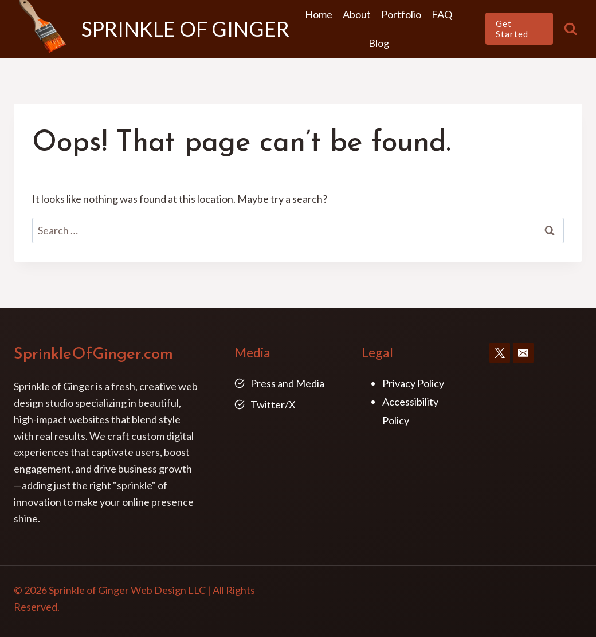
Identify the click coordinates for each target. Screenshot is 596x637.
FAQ (442, 14)
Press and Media (287, 383)
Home (318, 14)
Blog (378, 43)
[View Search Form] (570, 29)
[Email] (523, 353)
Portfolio (401, 14)
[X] (499, 353)
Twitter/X (273, 404)
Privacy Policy (413, 383)
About (357, 14)
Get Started (512, 28)
